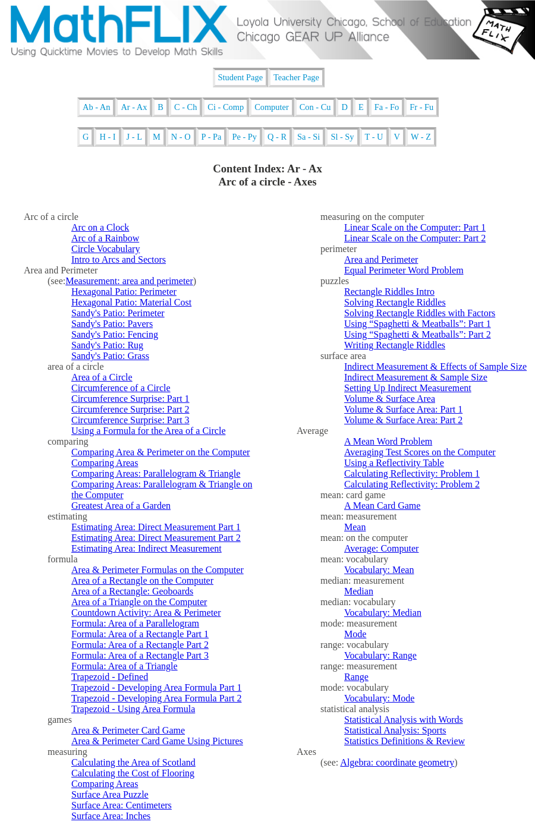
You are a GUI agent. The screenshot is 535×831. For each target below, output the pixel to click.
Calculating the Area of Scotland (133, 762)
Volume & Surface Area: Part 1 (403, 409)
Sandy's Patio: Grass (110, 356)
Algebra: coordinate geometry (397, 762)
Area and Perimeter (381, 259)
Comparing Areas (104, 463)
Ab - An (96, 107)
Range (356, 677)
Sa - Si (308, 136)
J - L (134, 136)
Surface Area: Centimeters (121, 805)
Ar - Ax (134, 107)
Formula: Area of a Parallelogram (135, 623)
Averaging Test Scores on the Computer (420, 452)
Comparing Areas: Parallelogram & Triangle (155, 473)
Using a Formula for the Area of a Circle (148, 431)
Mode (355, 634)
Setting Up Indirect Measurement (407, 388)
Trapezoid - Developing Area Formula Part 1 (156, 687)
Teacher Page (296, 77)
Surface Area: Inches (110, 816)
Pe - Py (244, 136)
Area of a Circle (102, 377)
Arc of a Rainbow (105, 238)
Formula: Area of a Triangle (124, 666)
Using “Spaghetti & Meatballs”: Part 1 (417, 324)
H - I (107, 136)
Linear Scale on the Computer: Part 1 (415, 227)
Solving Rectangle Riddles (395, 302)
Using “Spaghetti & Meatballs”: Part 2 (417, 334)
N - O (181, 136)
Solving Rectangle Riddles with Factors (419, 313)
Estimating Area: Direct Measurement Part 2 (156, 538)
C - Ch (185, 107)
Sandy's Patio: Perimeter (118, 313)
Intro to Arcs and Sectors (118, 259)
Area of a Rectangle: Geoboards (132, 591)
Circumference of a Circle (121, 388)
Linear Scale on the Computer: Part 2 (415, 238)
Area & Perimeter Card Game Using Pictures (157, 741)
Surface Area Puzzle (110, 794)
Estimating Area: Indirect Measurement (146, 548)
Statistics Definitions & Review (404, 741)
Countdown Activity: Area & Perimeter (146, 612)
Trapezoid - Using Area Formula (133, 709)
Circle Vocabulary (105, 249)
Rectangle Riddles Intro (389, 292)
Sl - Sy (342, 136)
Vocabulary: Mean (379, 570)
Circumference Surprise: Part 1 (130, 399)
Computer (271, 107)
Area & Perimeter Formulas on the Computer (157, 570)
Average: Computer (381, 548)
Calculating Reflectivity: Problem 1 (412, 473)
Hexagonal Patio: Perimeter (124, 292)
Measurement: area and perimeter (129, 281)
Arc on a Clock (100, 227)
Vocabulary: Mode (379, 698)
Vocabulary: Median (382, 612)
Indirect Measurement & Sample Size (415, 377)
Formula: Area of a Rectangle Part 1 (140, 634)
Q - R (277, 136)
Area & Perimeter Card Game (128, 730)
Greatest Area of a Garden (121, 506)
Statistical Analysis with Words (403, 719)
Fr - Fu (421, 107)
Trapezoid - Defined (109, 677)
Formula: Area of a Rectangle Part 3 (140, 655)
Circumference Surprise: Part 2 (130, 409)
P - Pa (212, 136)
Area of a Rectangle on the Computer (142, 580)
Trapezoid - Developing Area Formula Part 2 (156, 698)
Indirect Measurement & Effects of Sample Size (435, 366)
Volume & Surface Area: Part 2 (403, 420)
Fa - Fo (386, 107)
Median (358, 591)
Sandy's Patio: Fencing (114, 334)
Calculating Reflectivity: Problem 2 (412, 484)
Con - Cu (315, 107)
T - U (374, 136)
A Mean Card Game (382, 506)
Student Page (240, 77)
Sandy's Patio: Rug (107, 345)
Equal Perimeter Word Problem (404, 270)
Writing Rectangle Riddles (394, 345)
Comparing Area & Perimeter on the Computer (160, 452)
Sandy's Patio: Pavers (112, 324)
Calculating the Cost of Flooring (132, 773)
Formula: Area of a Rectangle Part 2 (140, 645)
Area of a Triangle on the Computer (139, 602)
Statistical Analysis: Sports (395, 730)
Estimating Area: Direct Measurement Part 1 (156, 527)
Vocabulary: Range (380, 655)
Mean (355, 527)
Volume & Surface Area (389, 399)
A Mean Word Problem (388, 441)
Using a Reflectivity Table (394, 463)
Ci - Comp (225, 107)
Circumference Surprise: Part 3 (130, 420)
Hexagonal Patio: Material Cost (131, 302)
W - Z (421, 136)
